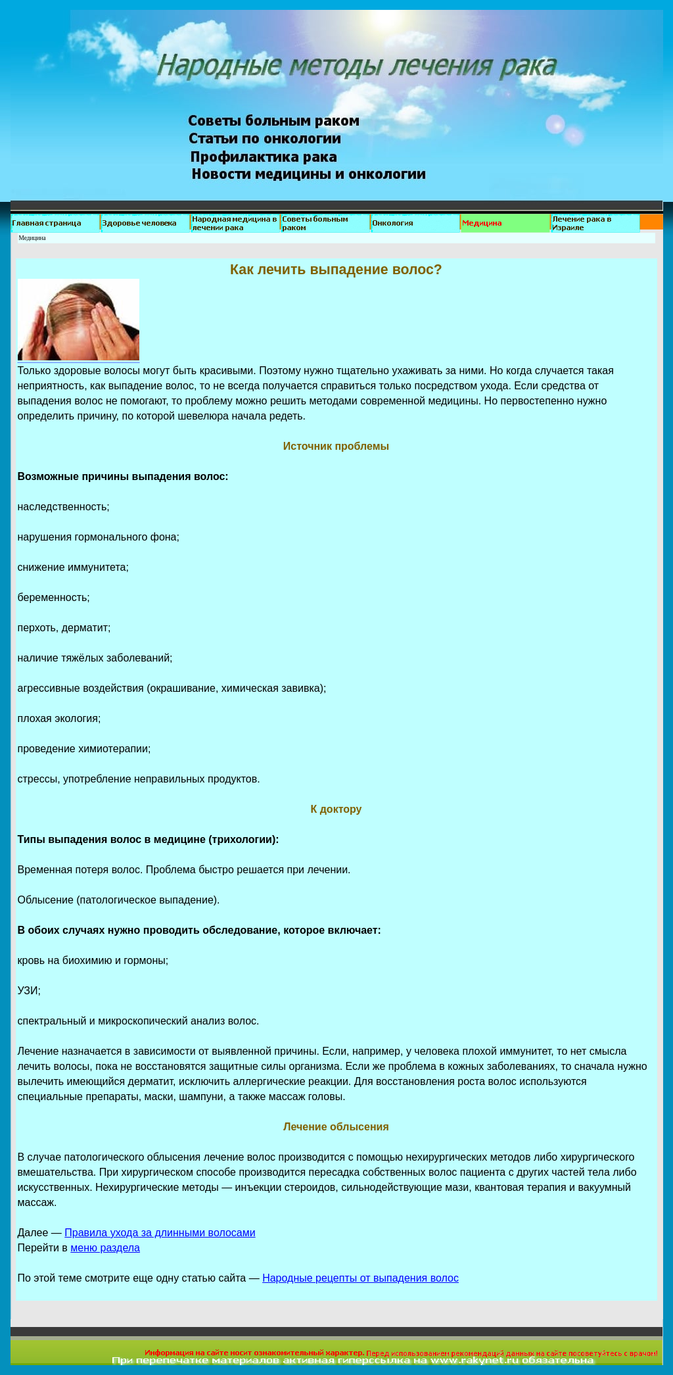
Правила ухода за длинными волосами (159, 1232)
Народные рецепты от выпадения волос (360, 1278)
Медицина (32, 238)
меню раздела (105, 1247)
